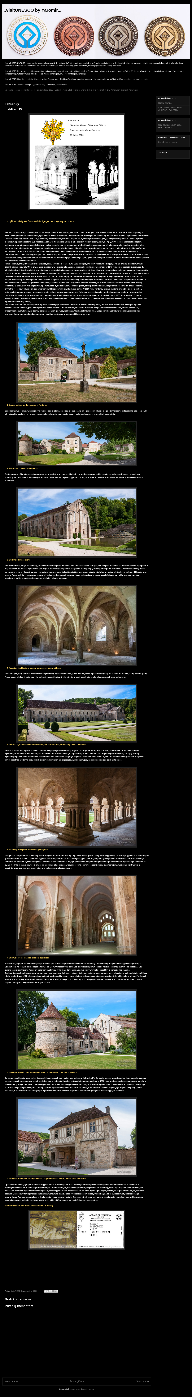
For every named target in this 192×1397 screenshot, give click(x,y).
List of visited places (167, 142)
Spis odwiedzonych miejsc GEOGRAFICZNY (170, 126)
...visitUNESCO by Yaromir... (31, 10)
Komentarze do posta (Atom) (82, 1389)
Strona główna (77, 1381)
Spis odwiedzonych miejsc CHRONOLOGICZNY (170, 108)
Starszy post (142, 1381)
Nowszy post (11, 1381)
